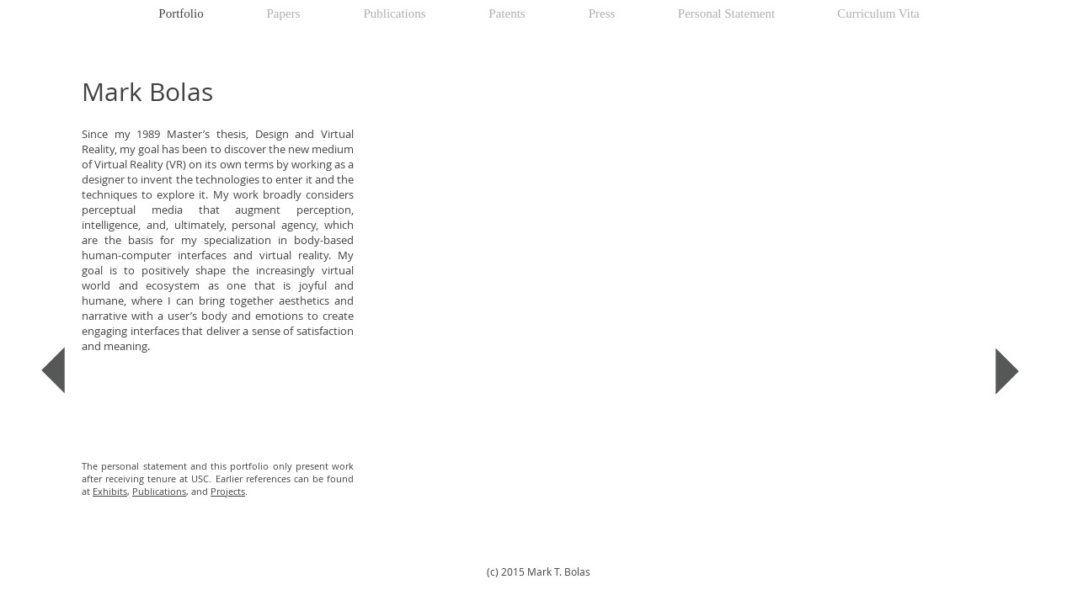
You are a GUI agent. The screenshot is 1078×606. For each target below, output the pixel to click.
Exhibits (110, 491)
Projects (228, 491)
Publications (159, 491)
